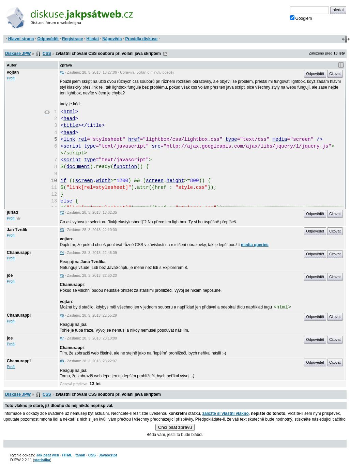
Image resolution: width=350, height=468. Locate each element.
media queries (255, 244)
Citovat (335, 74)
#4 (62, 253)
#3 (62, 230)
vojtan (13, 72)
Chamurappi (19, 252)
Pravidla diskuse (141, 38)
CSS (47, 53)
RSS (165, 54)
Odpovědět (48, 38)
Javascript (108, 455)
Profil (11, 78)
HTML (67, 455)
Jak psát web (47, 455)
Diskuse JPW (18, 53)
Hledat (92, 38)
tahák (80, 455)
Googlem (301, 18)
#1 (62, 72)
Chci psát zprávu (175, 427)
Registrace (72, 38)
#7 (62, 338)
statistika (42, 460)
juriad (12, 212)
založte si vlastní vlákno (225, 413)
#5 (62, 275)
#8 (62, 361)
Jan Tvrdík (17, 229)
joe (10, 275)
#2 (62, 212)
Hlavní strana (21, 38)
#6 (62, 315)
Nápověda (112, 38)
